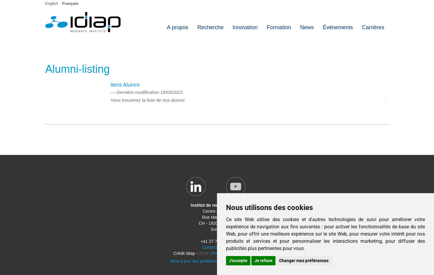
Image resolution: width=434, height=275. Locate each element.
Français (70, 3)
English (51, 3)
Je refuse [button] (263, 260)
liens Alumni (125, 85)
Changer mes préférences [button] (304, 260)
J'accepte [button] (238, 260)
